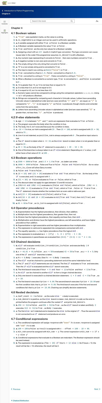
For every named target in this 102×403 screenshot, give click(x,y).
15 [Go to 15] (13, 81)
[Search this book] (50, 21)
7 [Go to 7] (14, 56)
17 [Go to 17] (13, 86)
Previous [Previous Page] (15, 389)
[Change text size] (97, 21)
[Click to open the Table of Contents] (4, 22)
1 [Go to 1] (14, 37)
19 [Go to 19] (13, 94)
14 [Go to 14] (13, 76)
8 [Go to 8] (14, 59)
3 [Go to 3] (14, 42)
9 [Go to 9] (14, 62)
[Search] (71, 21)
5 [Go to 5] (14, 48)
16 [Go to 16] (13, 84)
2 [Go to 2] (14, 40)
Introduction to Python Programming (18, 10)
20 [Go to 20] (13, 105)
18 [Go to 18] (13, 89)
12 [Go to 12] (13, 70)
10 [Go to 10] (13, 64)
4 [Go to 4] (14, 45)
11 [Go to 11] (13, 67)
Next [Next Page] (97, 389)
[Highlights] (4, 31)
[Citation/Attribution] (55, 400)
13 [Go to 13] (13, 73)
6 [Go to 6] (14, 51)
